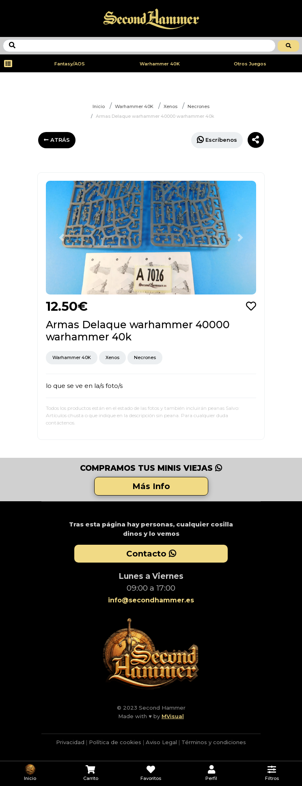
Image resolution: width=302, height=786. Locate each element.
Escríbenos (217, 139)
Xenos (170, 106)
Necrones (198, 106)
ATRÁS (57, 139)
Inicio (99, 106)
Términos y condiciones (213, 742)
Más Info (151, 486)
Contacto (151, 554)
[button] (62, 237)
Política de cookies (115, 742)
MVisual (173, 716)
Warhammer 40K (160, 64)
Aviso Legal (161, 742)
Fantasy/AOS (69, 64)
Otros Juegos (250, 64)
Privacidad (70, 742)
